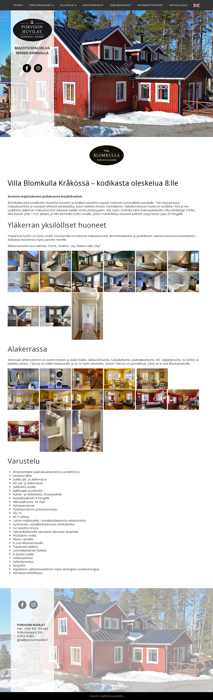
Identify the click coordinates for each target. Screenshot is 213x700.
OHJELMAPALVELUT (120, 5)
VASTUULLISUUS (178, 5)
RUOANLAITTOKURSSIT (150, 5)
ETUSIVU (18, 5)
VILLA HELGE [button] (68, 5)
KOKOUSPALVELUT (93, 5)
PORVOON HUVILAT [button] (41, 5)
